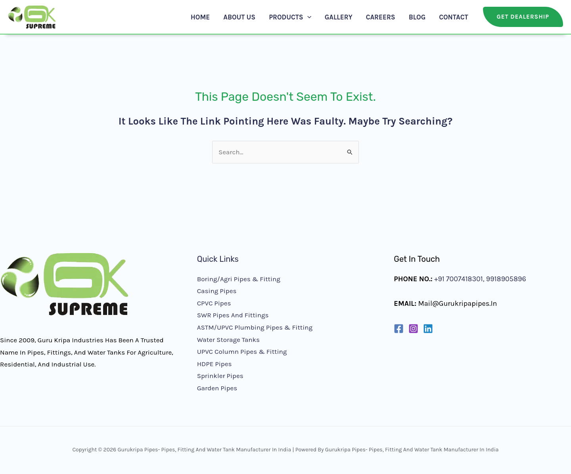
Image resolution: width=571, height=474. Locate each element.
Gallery (339, 17)
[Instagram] (413, 329)
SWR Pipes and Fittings (233, 315)
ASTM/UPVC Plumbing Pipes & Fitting (254, 327)
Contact (453, 17)
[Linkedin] (428, 329)
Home (200, 17)
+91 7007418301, (459, 278)
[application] (307, 17)
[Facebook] (399, 329)
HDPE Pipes (214, 364)
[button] (523, 17)
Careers (380, 17)
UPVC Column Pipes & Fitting (242, 351)
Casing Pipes (217, 291)
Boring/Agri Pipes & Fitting (238, 279)
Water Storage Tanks (228, 340)
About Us (239, 17)
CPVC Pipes (214, 303)
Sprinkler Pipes (220, 376)
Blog (417, 17)
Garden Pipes (217, 388)
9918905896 (505, 278)
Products (290, 17)
